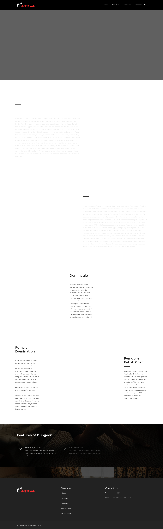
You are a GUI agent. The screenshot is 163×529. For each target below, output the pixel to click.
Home (105, 5)
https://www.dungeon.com (121, 497)
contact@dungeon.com (120, 493)
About (63, 493)
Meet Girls (127, 5)
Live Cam (115, 5)
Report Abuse (66, 513)
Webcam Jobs (140, 5)
